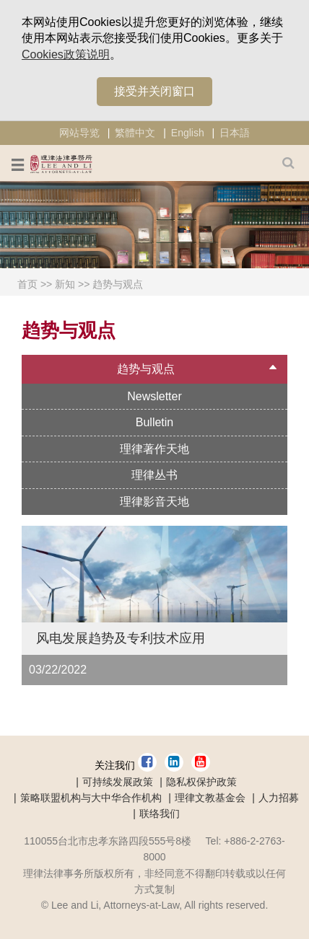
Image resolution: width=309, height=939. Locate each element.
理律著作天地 (154, 449)
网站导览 (79, 132)
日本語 (234, 132)
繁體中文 (135, 132)
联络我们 (159, 813)
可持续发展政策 (117, 782)
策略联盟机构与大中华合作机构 (91, 797)
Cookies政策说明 (66, 54)
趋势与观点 (117, 284)
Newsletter (154, 396)
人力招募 (278, 797)
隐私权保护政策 (201, 782)
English (187, 132)
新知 (65, 284)
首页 (27, 284)
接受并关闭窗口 (154, 91)
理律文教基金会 (210, 797)
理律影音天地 (154, 501)
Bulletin (154, 422)
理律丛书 (154, 475)
